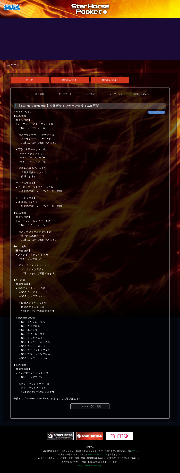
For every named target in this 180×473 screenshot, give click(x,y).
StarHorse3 (69, 80)
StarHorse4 (109, 80)
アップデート (65, 94)
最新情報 (39, 94)
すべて (29, 80)
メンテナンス (116, 94)
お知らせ (90, 94)
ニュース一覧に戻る (90, 406)
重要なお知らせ (141, 94)
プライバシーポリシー (97, 454)
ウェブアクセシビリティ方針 (90, 465)
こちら (134, 451)
